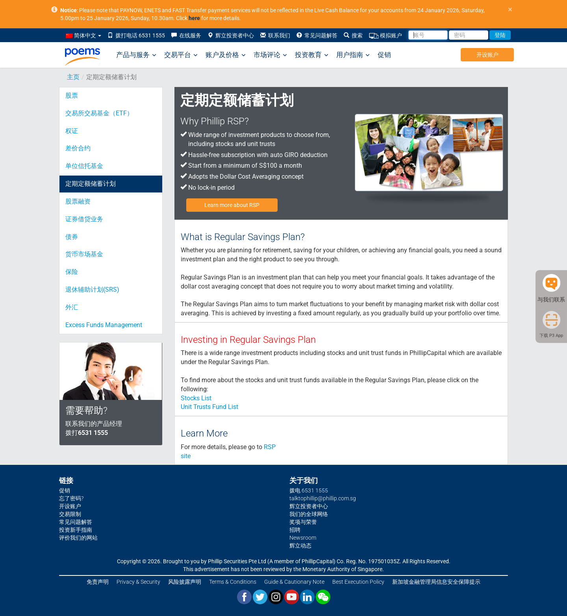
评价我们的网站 (78, 538)
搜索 (353, 35)
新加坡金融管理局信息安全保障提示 (436, 582)
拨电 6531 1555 (308, 490)
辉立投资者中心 (231, 35)
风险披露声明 (184, 582)
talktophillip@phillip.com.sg (322, 498)
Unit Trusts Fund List (209, 407)
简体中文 (83, 35)
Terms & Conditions (232, 582)
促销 (384, 55)
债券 (71, 236)
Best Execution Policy (358, 582)
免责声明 (98, 582)
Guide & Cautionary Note (294, 582)
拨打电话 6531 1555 (136, 35)
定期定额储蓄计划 (90, 183)
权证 (71, 131)
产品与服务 (136, 55)
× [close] (510, 10)
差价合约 (78, 148)
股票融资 (78, 201)
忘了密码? (71, 498)
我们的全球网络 (308, 514)
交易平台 (181, 55)
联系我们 (275, 35)
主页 (73, 77)
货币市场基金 (84, 254)
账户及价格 (226, 55)
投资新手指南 (75, 530)
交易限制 (70, 514)
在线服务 (186, 35)
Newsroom (302, 538)
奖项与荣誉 (303, 522)
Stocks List (196, 398)
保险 (71, 272)
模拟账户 (385, 35)
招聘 (294, 530)
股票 (71, 95)
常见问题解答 (316, 35)
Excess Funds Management (103, 325)
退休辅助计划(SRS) (92, 289)
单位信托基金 (84, 166)
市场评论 (270, 55)
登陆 (500, 35)
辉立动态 (300, 545)
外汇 (71, 307)
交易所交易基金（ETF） (99, 113)
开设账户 (487, 55)
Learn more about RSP (231, 205)
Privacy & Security (138, 582)
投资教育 (311, 55)
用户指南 (353, 55)
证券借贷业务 (84, 219)
